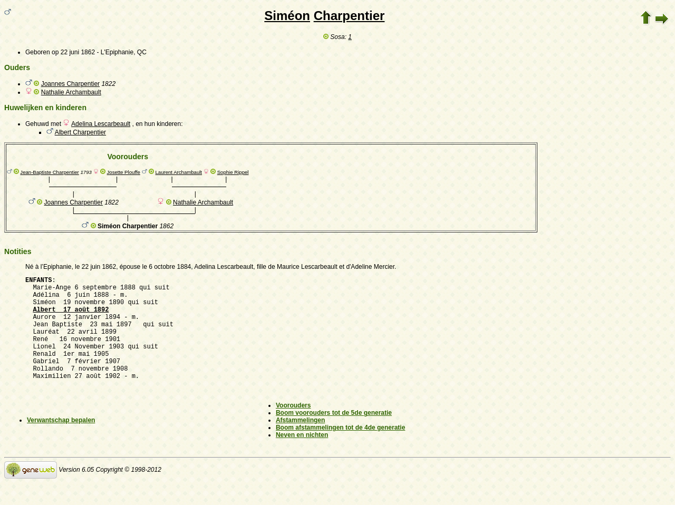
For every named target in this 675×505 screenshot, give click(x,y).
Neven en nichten (302, 457)
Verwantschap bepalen (61, 442)
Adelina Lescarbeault (100, 124)
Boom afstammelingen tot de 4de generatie (340, 449)
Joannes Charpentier (70, 84)
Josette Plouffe (123, 172)
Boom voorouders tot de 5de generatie (334, 435)
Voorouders (293, 427)
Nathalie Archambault (71, 92)
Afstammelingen (300, 442)
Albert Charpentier (80, 132)
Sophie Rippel (233, 172)
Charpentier (349, 15)
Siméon (287, 15)
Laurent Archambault (179, 172)
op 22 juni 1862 (73, 52)
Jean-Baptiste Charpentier (49, 172)
